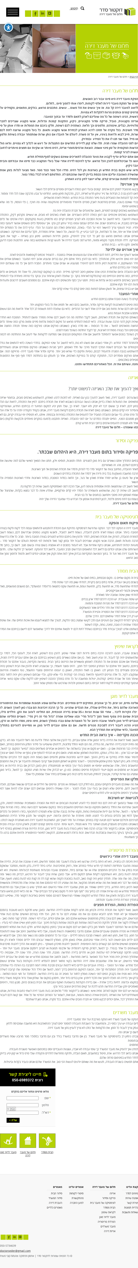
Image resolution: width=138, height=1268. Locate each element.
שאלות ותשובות (130, 1212)
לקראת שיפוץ (108, 1212)
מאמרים (57, 1187)
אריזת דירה (109, 1231)
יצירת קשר (132, 1203)
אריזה (112, 1193)
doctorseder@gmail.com (15, 1251)
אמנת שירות (131, 1198)
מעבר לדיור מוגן (107, 1217)
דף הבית (134, 76)
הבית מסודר (109, 1207)
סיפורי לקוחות (76, 1193)
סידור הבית (56, 1193)
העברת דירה (55, 1203)
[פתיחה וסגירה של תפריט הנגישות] (8, 27)
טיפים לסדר (132, 1193)
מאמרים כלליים (54, 1207)
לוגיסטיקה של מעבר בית (102, 1203)
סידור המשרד (55, 1198)
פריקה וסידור (108, 1198)
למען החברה (76, 1203)
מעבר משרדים (108, 1226)
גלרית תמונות (131, 1207)
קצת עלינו (132, 1187)
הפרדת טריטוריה (106, 1221)
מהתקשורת (77, 1198)
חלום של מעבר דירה (103, 1187)
